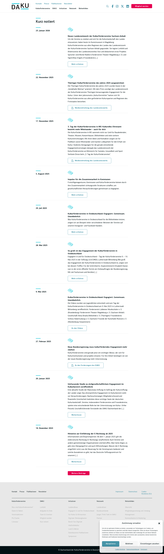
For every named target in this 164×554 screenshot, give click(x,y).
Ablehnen (129, 544)
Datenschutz (133, 492)
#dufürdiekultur (73, 525)
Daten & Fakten (17, 511)
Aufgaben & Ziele (46, 511)
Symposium (72, 536)
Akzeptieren (111, 544)
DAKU (42, 501)
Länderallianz (73, 507)
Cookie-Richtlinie (120, 549)
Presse (46, 4)
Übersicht (128, 507)
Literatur (15, 522)
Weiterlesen (76, 415)
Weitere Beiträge (78, 473)
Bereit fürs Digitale (75, 522)
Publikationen (56, 4)
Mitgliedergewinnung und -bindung (137, 511)
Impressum (144, 549)
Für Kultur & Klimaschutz (77, 515)
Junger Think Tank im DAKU (106, 515)
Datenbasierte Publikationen (78, 533)
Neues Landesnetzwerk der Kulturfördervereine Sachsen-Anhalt (97, 36)
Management (129, 515)
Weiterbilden (129, 501)
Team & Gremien (46, 515)
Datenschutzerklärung (132, 549)
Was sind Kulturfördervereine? (22, 507)
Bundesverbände (102, 511)
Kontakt (39, 4)
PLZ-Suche (15, 518)
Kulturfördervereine (18, 501)
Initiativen (72, 501)
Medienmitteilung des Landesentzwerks (89, 108)
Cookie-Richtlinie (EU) (147, 493)
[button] (159, 523)
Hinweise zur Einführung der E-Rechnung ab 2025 (90, 434)
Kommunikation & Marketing (135, 518)
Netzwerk (100, 501)
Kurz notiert (44, 522)
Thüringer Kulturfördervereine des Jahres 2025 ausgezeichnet (96, 83)
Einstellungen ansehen (149, 544)
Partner (99, 518)
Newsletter (68, 4)
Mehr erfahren (77, 64)
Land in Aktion (73, 529)
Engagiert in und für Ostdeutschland (81, 511)
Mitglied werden (141, 6)
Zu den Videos (77, 328)
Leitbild (42, 507)
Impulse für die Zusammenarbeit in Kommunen (89, 179)
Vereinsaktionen (17, 515)
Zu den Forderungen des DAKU (85, 365)
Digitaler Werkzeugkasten (77, 518)
